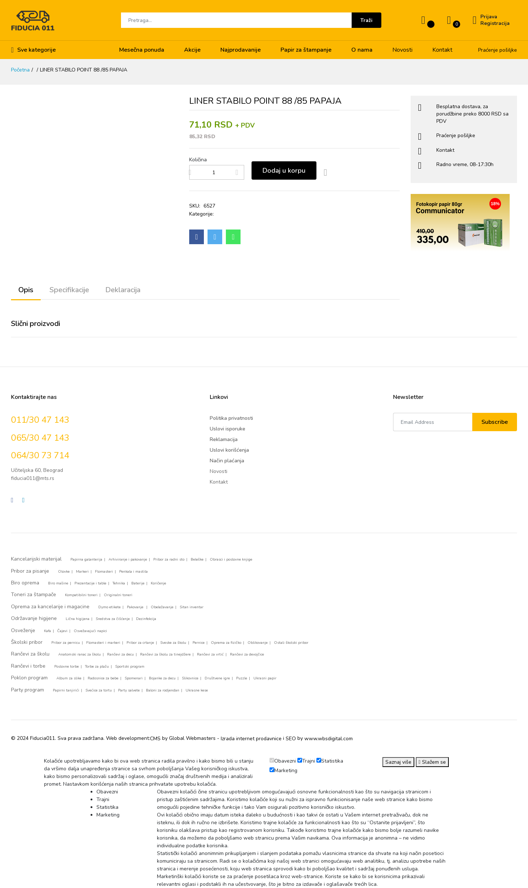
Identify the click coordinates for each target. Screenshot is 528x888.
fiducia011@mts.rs (32, 478)
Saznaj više (398, 762)
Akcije (192, 50)
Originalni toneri (118, 595)
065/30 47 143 (40, 438)
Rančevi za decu (120, 654)
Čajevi (62, 631)
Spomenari (134, 678)
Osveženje (23, 630)
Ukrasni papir (264, 678)
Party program (27, 689)
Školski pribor (27, 642)
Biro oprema (25, 582)
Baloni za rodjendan (162, 690)
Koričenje (158, 583)
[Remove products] (190, 172)
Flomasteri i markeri (103, 642)
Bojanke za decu (162, 678)
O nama (362, 50)
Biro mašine (58, 583)
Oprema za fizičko (226, 642)
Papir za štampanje (305, 50)
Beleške (197, 559)
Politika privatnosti (231, 418)
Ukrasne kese (197, 690)
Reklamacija (224, 439)
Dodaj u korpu (284, 170)
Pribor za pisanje (30, 571)
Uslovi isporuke (227, 428)
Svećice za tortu (98, 690)
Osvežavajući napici (90, 631)
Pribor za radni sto (168, 559)
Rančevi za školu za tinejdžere (165, 654)
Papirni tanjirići (66, 690)
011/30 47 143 (40, 420)
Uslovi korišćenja (229, 450)
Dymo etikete (109, 607)
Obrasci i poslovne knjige (231, 559)
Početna (20, 69)
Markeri (82, 571)
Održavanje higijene (34, 618)
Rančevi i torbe (28, 666)
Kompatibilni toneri (81, 595)
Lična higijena (77, 618)
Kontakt (442, 50)
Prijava (488, 17)
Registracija (495, 23)
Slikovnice (190, 678)
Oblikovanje (257, 642)
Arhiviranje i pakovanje (128, 559)
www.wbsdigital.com (328, 738)
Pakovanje (135, 607)
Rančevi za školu (30, 654)
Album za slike (68, 678)
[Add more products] (237, 172)
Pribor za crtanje (140, 642)
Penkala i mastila (133, 571)
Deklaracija (122, 290)
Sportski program (129, 666)
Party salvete (129, 690)
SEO (291, 738)
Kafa (47, 631)
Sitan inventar (191, 607)
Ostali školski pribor (291, 642)
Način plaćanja (227, 460)
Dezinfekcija (146, 618)
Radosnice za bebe (103, 678)
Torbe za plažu (97, 666)
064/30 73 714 (40, 455)
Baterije (137, 583)
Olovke (64, 571)
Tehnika (119, 583)
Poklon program (29, 677)
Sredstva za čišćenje (113, 618)
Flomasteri (104, 571)
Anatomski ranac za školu (79, 654)
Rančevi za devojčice (247, 654)
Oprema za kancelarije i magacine (50, 606)
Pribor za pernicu (65, 642)
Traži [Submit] (366, 20)
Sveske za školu (173, 642)
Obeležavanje (162, 607)
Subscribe (494, 422)
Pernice (198, 642)
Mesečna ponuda (141, 50)
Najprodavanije (240, 50)
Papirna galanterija (86, 559)
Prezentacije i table (90, 583)
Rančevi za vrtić (210, 654)
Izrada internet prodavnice (251, 738)
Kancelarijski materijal (36, 558)
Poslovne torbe (66, 666)
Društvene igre (217, 678)
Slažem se (432, 762)
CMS (155, 738)
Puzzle (241, 678)
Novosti (402, 50)
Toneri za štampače (33, 594)
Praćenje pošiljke (497, 50)
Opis (25, 290)
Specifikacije (69, 290)
